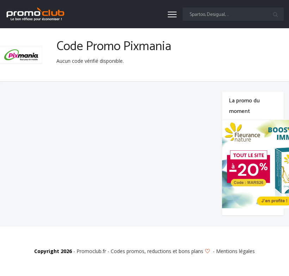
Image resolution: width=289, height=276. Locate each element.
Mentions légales (235, 251)
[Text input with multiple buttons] (233, 14)
